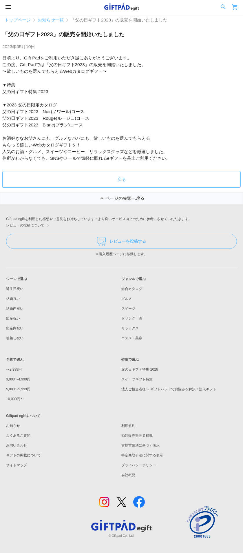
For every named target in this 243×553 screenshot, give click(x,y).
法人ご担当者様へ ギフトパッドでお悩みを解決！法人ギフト (168, 389)
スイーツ (128, 309)
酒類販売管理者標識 (137, 436)
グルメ (126, 299)
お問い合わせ (16, 445)
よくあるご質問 (18, 436)
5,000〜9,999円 (18, 389)
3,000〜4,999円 (18, 379)
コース (76, 124)
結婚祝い (13, 299)
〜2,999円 (14, 369)
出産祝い (13, 318)
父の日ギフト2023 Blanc (28, 124)
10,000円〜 (15, 399)
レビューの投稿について (28, 225)
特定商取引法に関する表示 (142, 455)
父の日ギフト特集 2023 (25, 91)
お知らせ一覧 (51, 19)
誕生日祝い (14, 289)
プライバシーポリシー (138, 465)
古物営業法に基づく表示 (140, 445)
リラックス (130, 328)
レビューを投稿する (121, 241)
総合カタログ (131, 289)
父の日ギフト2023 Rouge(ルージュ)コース (45, 118)
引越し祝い (14, 338)
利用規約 (128, 426)
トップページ (18, 19)
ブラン (61, 124)
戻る (121, 179)
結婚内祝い (14, 309)
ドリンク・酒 (131, 318)
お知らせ (13, 426)
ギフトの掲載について (23, 455)
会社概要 (128, 475)
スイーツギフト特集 (137, 379)
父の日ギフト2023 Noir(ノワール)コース (43, 111)
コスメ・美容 (131, 338)
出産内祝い (14, 328)
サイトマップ (16, 465)
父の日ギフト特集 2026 (139, 369)
